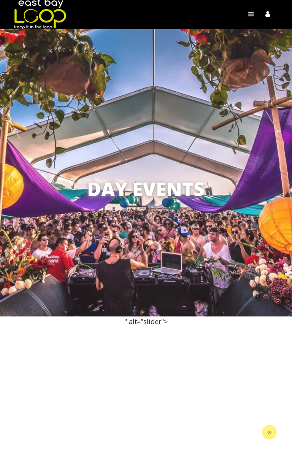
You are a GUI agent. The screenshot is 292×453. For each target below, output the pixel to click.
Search (199, 323)
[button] (282, 166)
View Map (202, 338)
